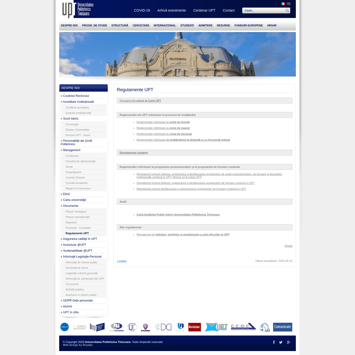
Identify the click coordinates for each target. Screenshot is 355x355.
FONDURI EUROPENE (248, 25)
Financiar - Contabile (78, 227)
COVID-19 (142, 10)
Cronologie (72, 124)
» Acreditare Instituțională (77, 102)
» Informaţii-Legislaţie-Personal (81, 256)
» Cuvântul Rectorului (75, 96)
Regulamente (140, 100)
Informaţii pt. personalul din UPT (85, 278)
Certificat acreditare (77, 107)
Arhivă (288, 245)
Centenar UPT (204, 10)
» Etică (65, 194)
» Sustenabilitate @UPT (76, 250)
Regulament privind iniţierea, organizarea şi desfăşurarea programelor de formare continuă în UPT (196, 182)
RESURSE (223, 25)
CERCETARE (141, 25)
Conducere (72, 155)
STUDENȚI (187, 25)
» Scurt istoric (70, 118)
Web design (70, 344)
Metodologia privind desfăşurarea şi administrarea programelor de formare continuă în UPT (191, 188)
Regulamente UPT (77, 233)
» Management (70, 150)
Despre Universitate (77, 129)
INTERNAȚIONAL (165, 25)
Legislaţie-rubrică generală (82, 273)
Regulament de (183, 234)
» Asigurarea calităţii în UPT (79, 239)
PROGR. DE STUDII (94, 25)
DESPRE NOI (69, 25)
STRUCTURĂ (119, 25)
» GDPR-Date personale (77, 300)
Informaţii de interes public (81, 262)
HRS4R (271, 25)
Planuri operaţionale (78, 216)
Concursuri (72, 284)
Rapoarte (71, 222)
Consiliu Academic (77, 182)
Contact (229, 10)
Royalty (87, 344)
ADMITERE (205, 25)
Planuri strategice (76, 211)
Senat (69, 166)
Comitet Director (75, 177)
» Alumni (66, 306)
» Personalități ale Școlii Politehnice (76, 142)
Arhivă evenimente (171, 10)
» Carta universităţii (73, 200)
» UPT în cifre (70, 312)
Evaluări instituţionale (78, 112)
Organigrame (73, 172)
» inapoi (121, 260)
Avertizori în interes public (81, 294)
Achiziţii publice (75, 289)
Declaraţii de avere (77, 267)
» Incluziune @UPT (73, 245)
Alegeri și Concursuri (78, 188)
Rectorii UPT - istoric (78, 135)
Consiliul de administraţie (81, 161)
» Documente (69, 206)
